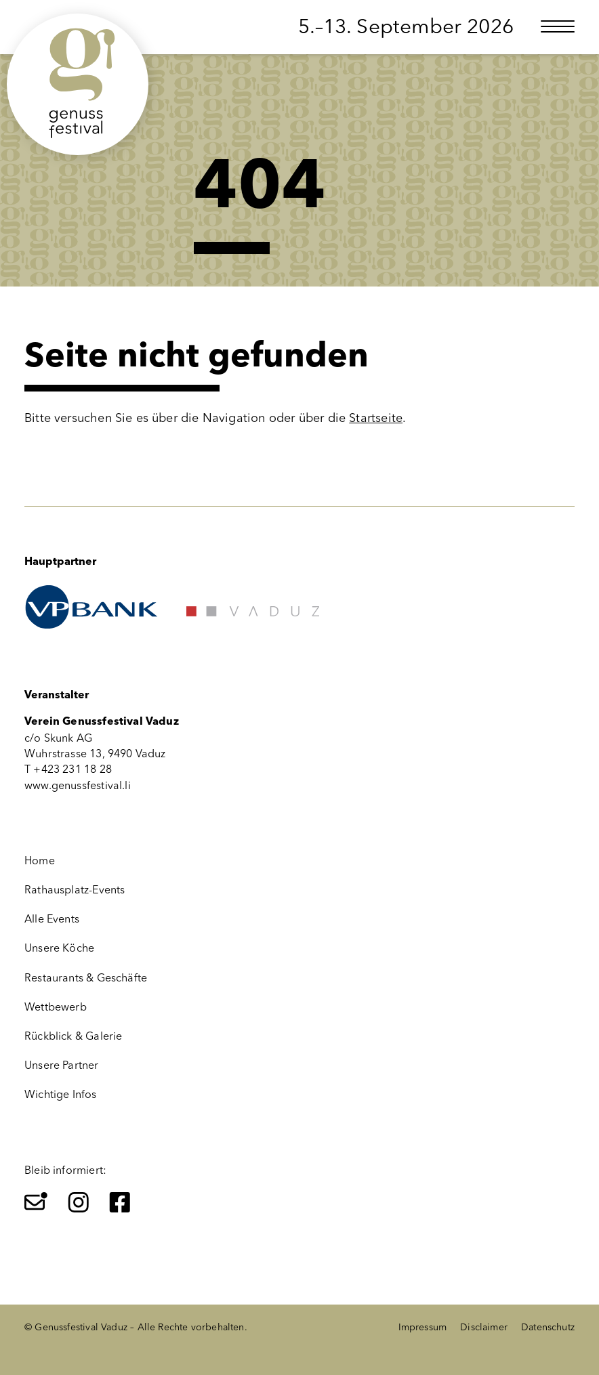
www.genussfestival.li (77, 785)
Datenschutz (548, 1327)
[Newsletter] (36, 1202)
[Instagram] (79, 1202)
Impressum (422, 1327)
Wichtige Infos (60, 1094)
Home (39, 860)
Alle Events (51, 918)
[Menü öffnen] (558, 26)
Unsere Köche (59, 948)
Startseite (375, 417)
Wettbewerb (55, 1006)
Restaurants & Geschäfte (85, 977)
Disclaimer (484, 1327)
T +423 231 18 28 (68, 769)
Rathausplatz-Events (74, 889)
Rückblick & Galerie (73, 1036)
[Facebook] (120, 1202)
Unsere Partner (61, 1065)
